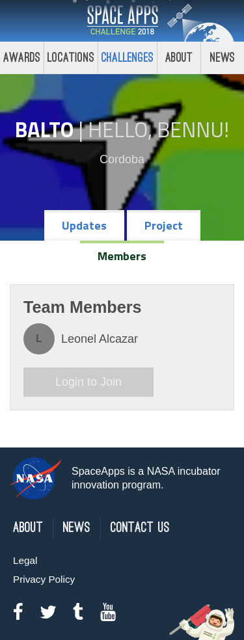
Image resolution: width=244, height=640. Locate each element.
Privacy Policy (44, 579)
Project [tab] (163, 225)
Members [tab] (122, 256)
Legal (25, 560)
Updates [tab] (84, 225)
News (76, 528)
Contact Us (140, 528)
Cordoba (122, 159)
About (179, 57)
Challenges (128, 57)
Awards (21, 57)
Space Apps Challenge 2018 (122, 21)
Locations (70, 57)
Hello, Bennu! (158, 129)
